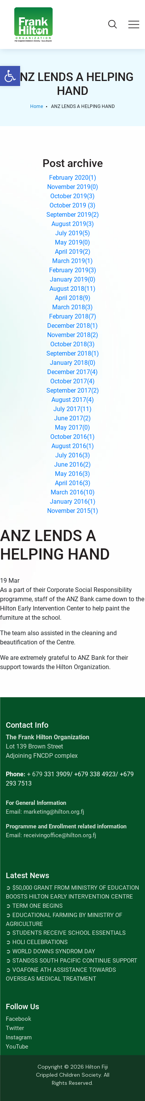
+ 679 (35, 774)
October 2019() (72, 196)
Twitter (15, 1028)
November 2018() (72, 335)
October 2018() (72, 344)
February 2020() (72, 177)
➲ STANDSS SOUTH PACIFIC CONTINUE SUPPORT (71, 960)
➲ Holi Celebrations (37, 942)
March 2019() (72, 261)
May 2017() (72, 427)
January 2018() (73, 362)
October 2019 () (72, 205)
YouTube (17, 1046)
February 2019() (72, 270)
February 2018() (72, 316)
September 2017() (72, 390)
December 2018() (72, 325)
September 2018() (72, 353)
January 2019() (73, 279)
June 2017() (72, 418)
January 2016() (73, 501)
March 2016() (73, 492)
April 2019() (72, 251)
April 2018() (72, 298)
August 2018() (72, 288)
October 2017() (72, 381)
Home (36, 106)
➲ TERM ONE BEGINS (34, 905)
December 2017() (72, 372)
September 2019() (72, 214)
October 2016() (72, 436)
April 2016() (72, 483)
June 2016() (72, 464)
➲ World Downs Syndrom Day (50, 951)
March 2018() (72, 307)
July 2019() (72, 233)
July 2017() (72, 409)
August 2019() (72, 224)
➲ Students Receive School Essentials (66, 932)
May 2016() (72, 473)
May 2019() (72, 242)
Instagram (19, 1037)
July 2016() (72, 455)
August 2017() (72, 399)
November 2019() (72, 187)
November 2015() (72, 510)
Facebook (18, 1018)
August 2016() (72, 446)
